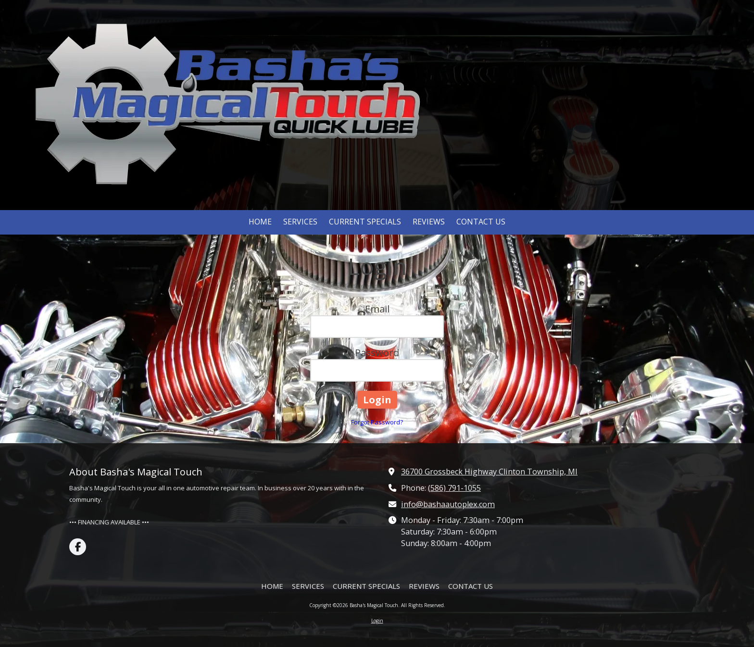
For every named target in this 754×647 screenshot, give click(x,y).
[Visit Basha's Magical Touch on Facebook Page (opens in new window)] (77, 546)
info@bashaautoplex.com (448, 504)
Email (377, 308)
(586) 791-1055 (454, 488)
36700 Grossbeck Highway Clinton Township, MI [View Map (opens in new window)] (489, 471)
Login (377, 620)
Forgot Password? (377, 422)
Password (377, 352)
